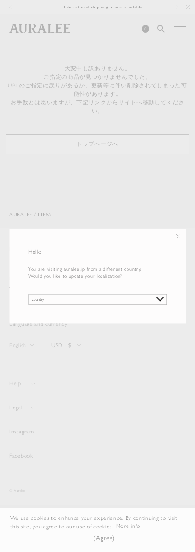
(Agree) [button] (103, 538)
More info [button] (128, 526)
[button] (80, 538)
